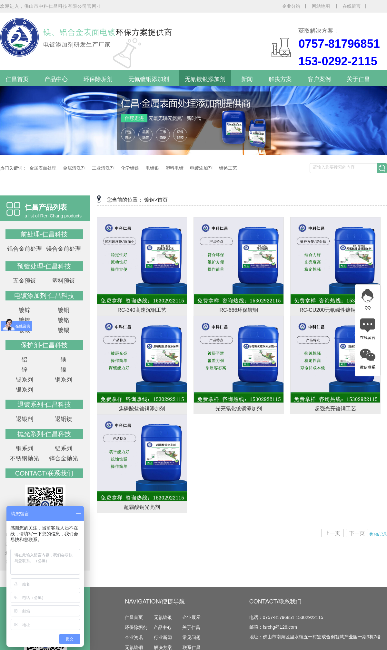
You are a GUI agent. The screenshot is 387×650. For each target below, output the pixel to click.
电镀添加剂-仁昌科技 (44, 295)
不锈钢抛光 (24, 458)
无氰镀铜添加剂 (148, 79)
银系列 (24, 389)
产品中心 (56, 79)
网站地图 (321, 6)
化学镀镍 (130, 168)
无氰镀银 (163, 617)
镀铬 (63, 320)
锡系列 (24, 379)
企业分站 (291, 6)
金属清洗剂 (74, 168)
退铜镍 (63, 419)
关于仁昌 (358, 79)
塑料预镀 (63, 281)
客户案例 (319, 79)
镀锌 (24, 310)
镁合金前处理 (63, 249)
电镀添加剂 (201, 168)
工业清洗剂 (103, 168)
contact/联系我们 (44, 473)
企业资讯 (134, 637)
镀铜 (63, 310)
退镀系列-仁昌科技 (44, 404)
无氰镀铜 (134, 647)
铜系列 (63, 379)
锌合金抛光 (63, 458)
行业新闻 (163, 637)
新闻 (247, 79)
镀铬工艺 (228, 168)
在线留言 (351, 6)
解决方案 (280, 79)
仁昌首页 (17, 79)
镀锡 (63, 330)
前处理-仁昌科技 (44, 234)
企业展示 (192, 617)
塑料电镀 (174, 168)
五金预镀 (24, 281)
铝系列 (63, 448)
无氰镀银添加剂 (205, 79)
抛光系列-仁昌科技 (44, 433)
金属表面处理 (42, 168)
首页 (162, 200)
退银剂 (24, 419)
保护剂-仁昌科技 (44, 345)
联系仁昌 (192, 647)
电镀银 (152, 168)
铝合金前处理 (24, 249)
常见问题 (192, 637)
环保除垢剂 (98, 79)
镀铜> (150, 200)
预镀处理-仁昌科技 (44, 266)
